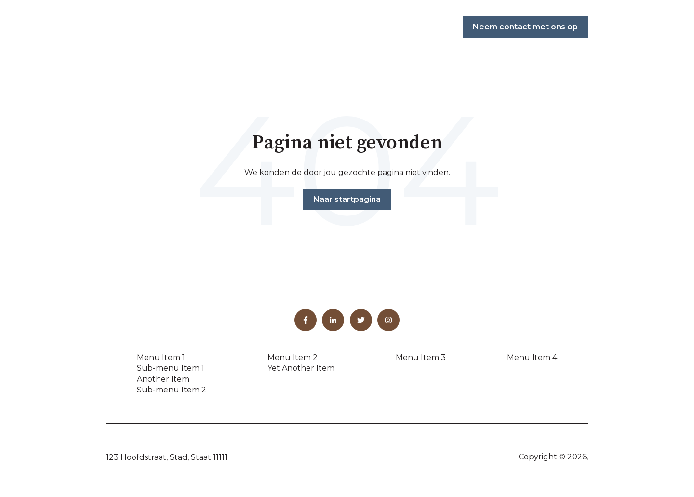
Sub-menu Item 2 (171, 389)
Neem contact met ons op (525, 26)
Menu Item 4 (532, 357)
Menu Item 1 (161, 357)
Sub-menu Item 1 (170, 368)
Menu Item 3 (421, 357)
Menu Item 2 (292, 357)
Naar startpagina (347, 199)
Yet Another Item (300, 368)
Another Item (163, 379)
